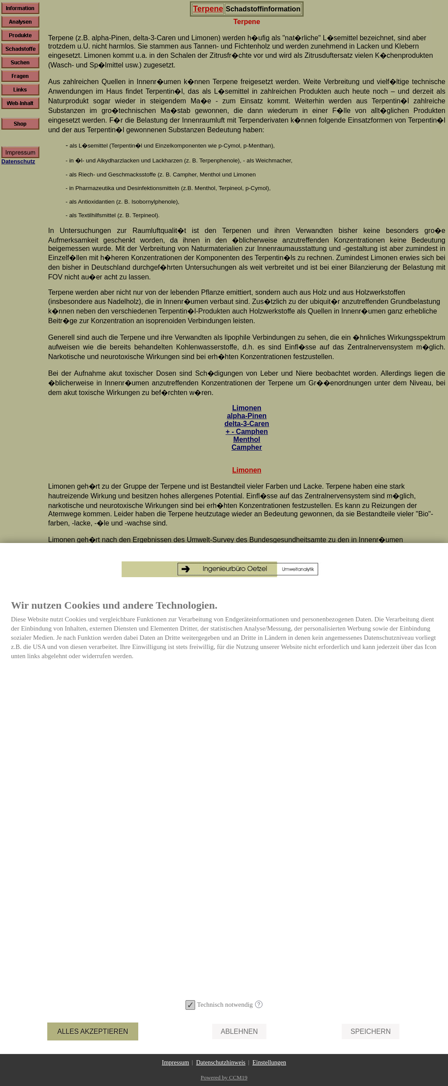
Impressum (175, 1062)
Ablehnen (239, 1031)
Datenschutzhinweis (220, 1062)
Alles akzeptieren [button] (92, 1031)
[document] (224, 798)
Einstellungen (269, 1062)
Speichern (370, 1031)
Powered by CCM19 (224, 1077)
